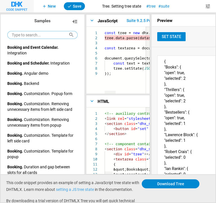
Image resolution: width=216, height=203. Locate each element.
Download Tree (170, 183)
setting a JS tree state (75, 189)
